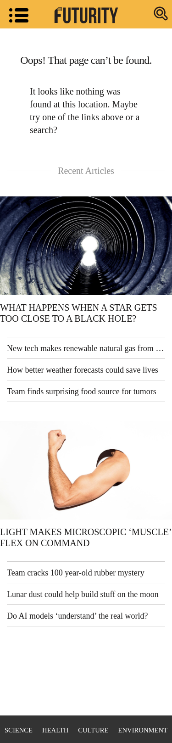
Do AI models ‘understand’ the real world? (77, 615)
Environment (142, 730)
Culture (93, 730)
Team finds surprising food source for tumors (81, 391)
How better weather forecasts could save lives (82, 369)
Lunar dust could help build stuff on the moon (83, 594)
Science (19, 730)
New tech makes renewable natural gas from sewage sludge (86, 348)
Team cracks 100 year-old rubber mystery (75, 572)
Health (55, 730)
